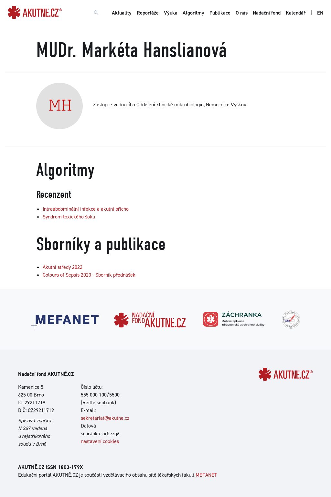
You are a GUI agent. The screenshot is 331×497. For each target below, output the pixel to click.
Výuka (170, 12)
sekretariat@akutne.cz (105, 418)
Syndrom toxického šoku (69, 216)
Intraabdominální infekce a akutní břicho (86, 209)
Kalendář (295, 12)
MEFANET (206, 474)
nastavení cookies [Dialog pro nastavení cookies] (100, 441)
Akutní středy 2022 (62, 267)
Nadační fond (267, 12)
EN (320, 12)
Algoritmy (193, 12)
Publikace (219, 12)
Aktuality (122, 12)
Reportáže (148, 12)
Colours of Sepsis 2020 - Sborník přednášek (89, 274)
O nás (242, 12)
